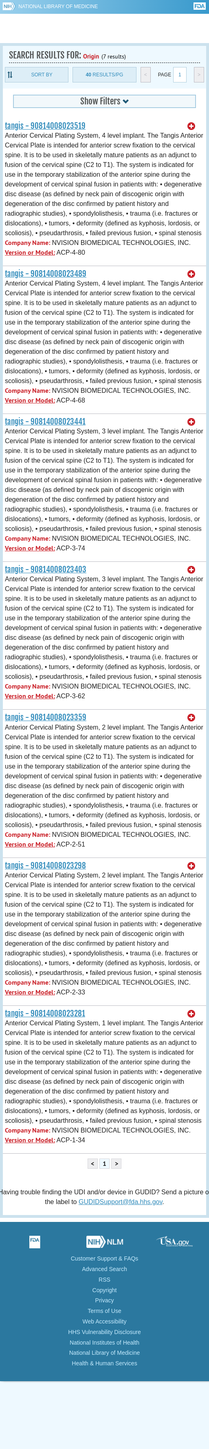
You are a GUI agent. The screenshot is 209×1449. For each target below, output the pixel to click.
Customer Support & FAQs (105, 1258)
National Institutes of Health (104, 1342)
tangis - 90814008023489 (45, 274)
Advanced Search (104, 1269)
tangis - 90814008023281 (45, 1013)
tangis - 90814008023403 (45, 569)
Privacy (104, 1300)
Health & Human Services (104, 1363)
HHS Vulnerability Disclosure (104, 1332)
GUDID (104, 28)
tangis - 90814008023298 (45, 866)
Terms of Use (104, 1311)
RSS (104, 1279)
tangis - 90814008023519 (45, 126)
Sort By (42, 75)
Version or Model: (30, 252)
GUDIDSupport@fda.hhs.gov (120, 1201)
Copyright (104, 1290)
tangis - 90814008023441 (45, 422)
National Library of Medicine (58, 6)
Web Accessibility (105, 1321)
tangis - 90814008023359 (45, 717)
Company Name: (27, 242)
